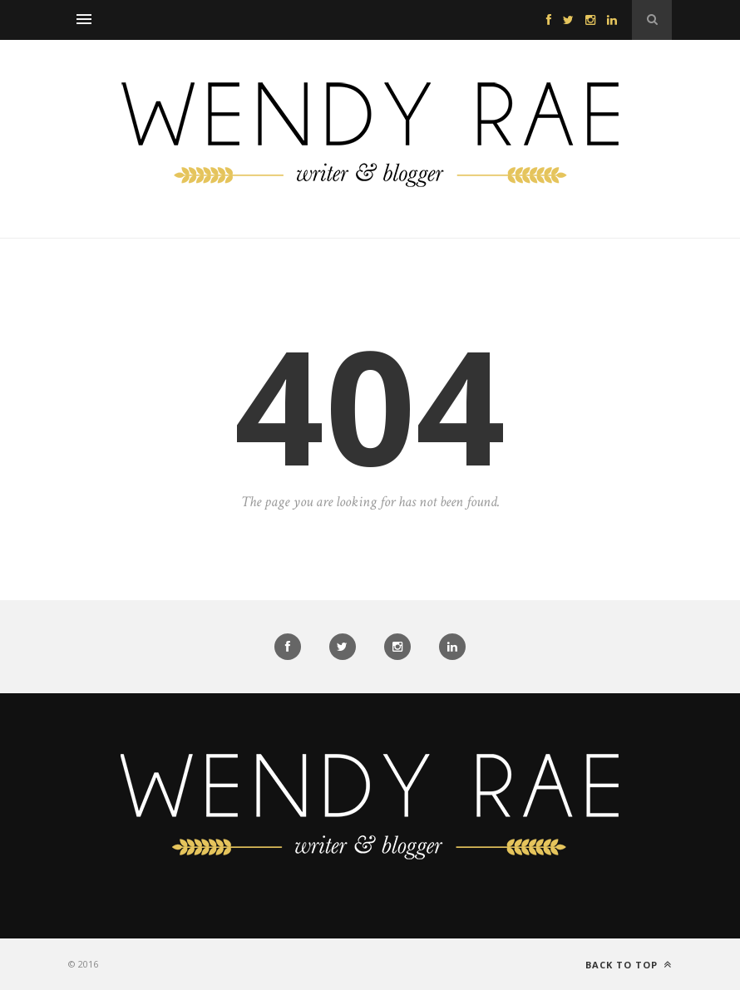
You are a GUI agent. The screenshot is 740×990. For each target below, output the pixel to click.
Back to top (628, 964)
